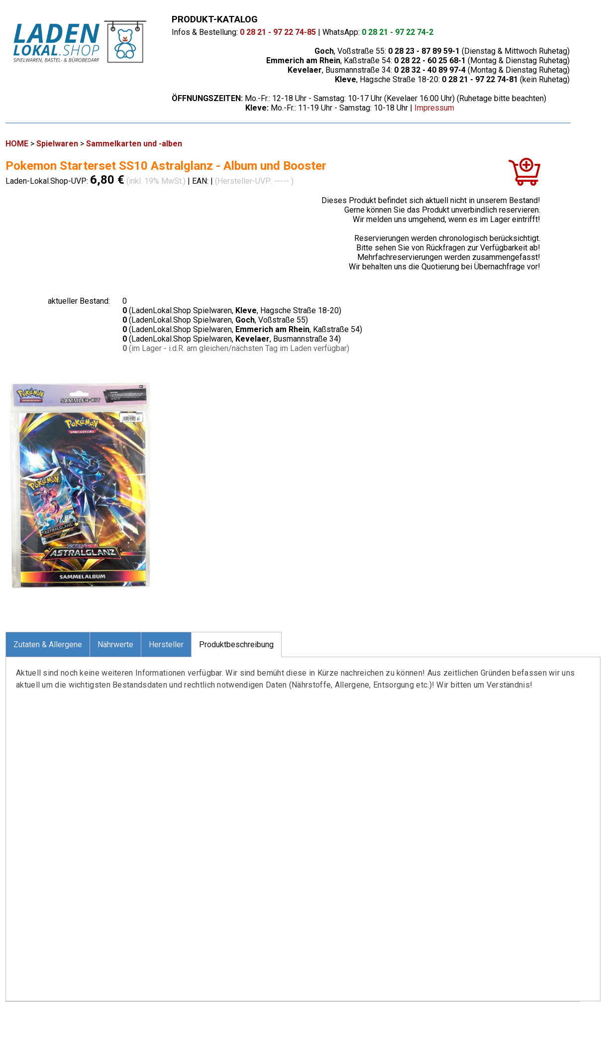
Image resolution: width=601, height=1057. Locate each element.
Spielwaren (57, 143)
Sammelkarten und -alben (134, 143)
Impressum (434, 108)
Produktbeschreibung (236, 644)
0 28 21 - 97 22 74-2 (397, 32)
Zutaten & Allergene (47, 644)
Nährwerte (115, 644)
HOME (16, 143)
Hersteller (166, 644)
